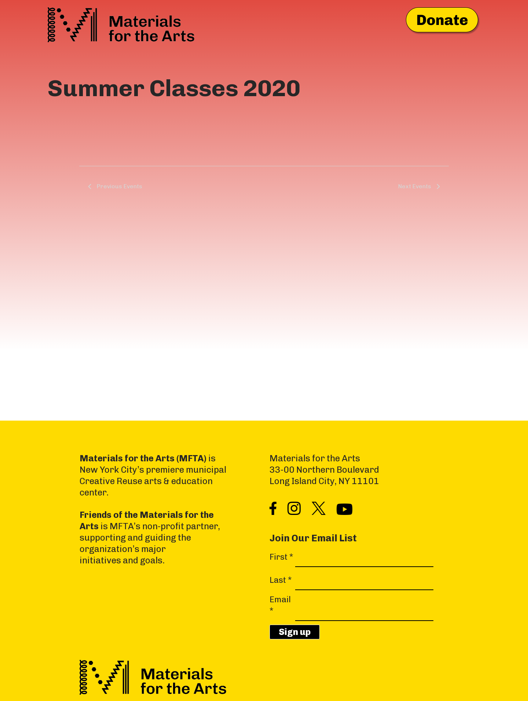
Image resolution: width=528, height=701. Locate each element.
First (281, 557)
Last (281, 580)
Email (280, 605)
